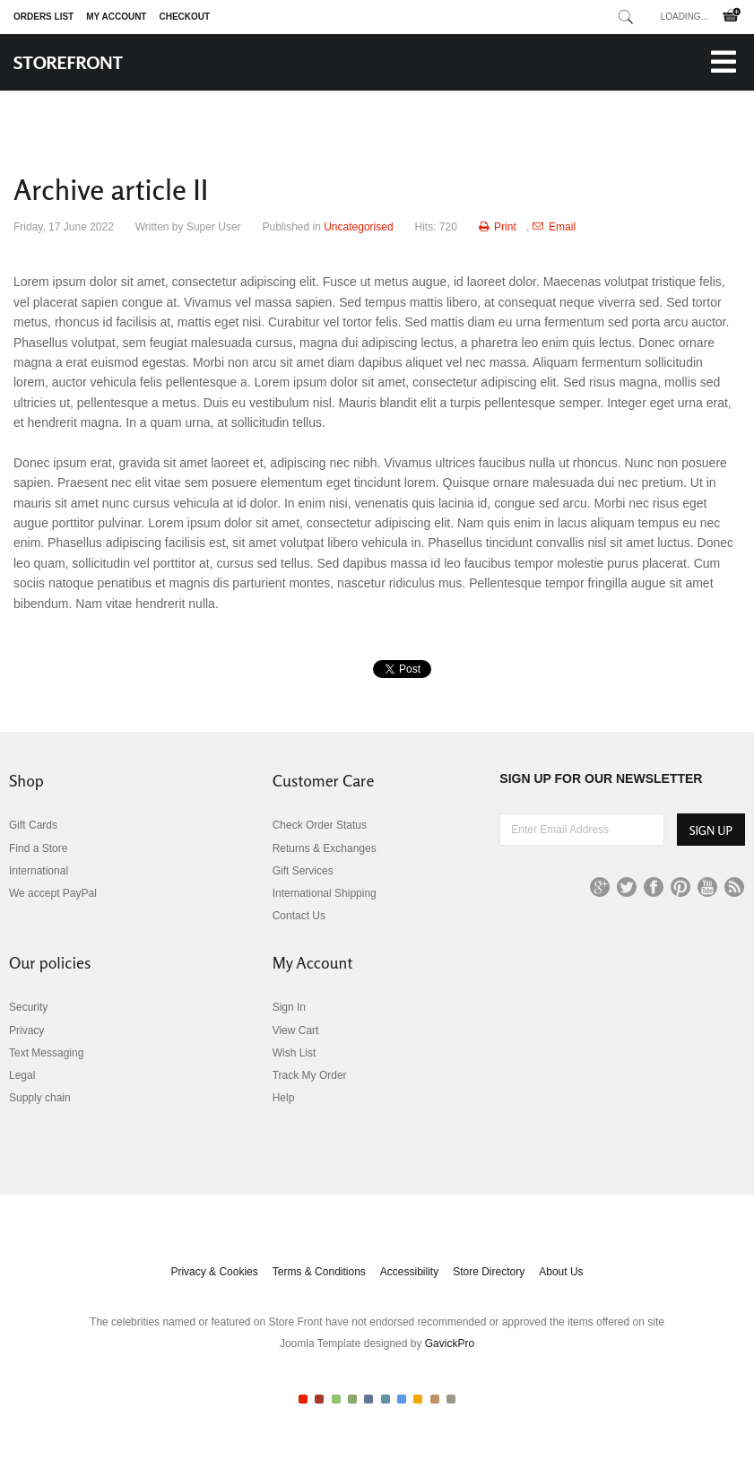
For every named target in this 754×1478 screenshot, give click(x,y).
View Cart (296, 1030)
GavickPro (449, 1343)
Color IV (352, 1399)
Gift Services (303, 871)
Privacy (26, 1030)
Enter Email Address (499, 813)
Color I (303, 1399)
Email (554, 227)
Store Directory (488, 1271)
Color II (319, 1399)
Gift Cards (33, 825)
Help (284, 1097)
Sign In (289, 1007)
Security (28, 1007)
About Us (561, 1271)
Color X (450, 1399)
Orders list (43, 17)
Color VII (401, 1399)
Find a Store (38, 848)
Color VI (385, 1399)
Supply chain (40, 1097)
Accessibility (409, 1271)
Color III (336, 1399)
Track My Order (310, 1075)
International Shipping (325, 893)
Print (499, 227)
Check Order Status (320, 825)
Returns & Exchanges (325, 848)
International (38, 871)
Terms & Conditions (319, 1271)
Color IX (434, 1399)
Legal (22, 1075)
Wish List (294, 1053)
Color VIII (417, 1399)
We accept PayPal (53, 893)
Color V (368, 1399)
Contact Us (299, 915)
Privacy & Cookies (213, 1271)
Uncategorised (358, 227)
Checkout (184, 17)
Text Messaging (46, 1053)
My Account (116, 17)
